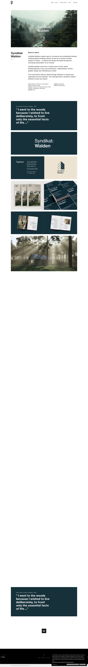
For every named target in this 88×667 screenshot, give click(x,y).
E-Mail (39, 657)
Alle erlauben (82, 664)
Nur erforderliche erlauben (73, 664)
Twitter (48, 657)
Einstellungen (54, 664)
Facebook (44, 657)
